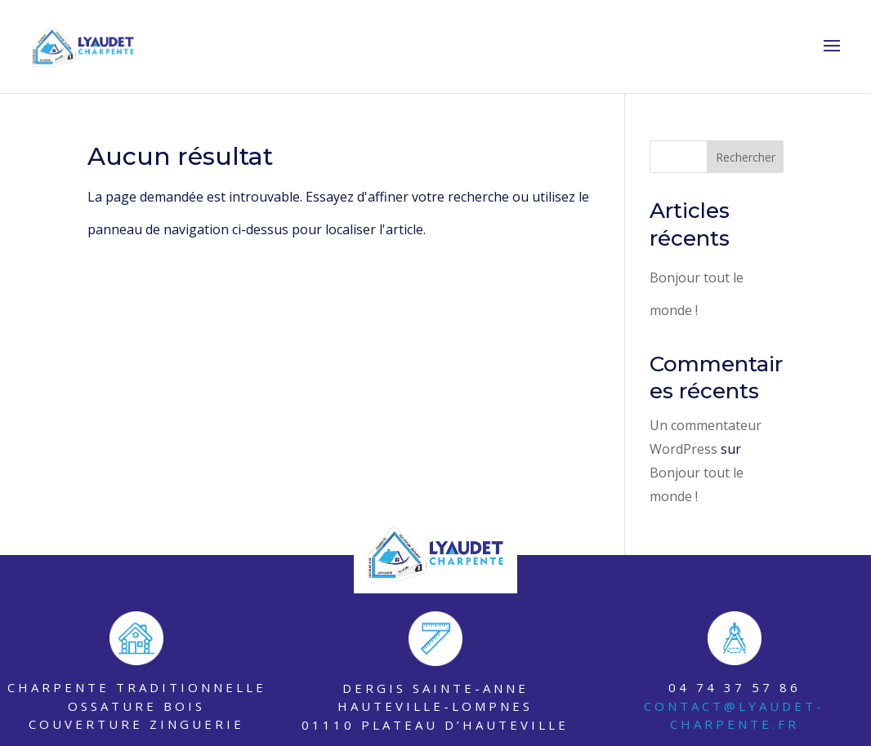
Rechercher (745, 157)
